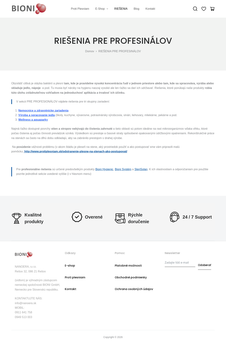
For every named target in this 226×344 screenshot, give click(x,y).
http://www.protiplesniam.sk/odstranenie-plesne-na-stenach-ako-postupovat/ (75, 151)
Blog (136, 8)
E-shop (102, 9)
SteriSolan (141, 169)
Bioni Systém (123, 169)
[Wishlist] (203, 8)
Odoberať (204, 262)
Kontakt (150, 8)
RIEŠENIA (120, 8)
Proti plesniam (80, 8)
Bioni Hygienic (104, 169)
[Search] (195, 8)
